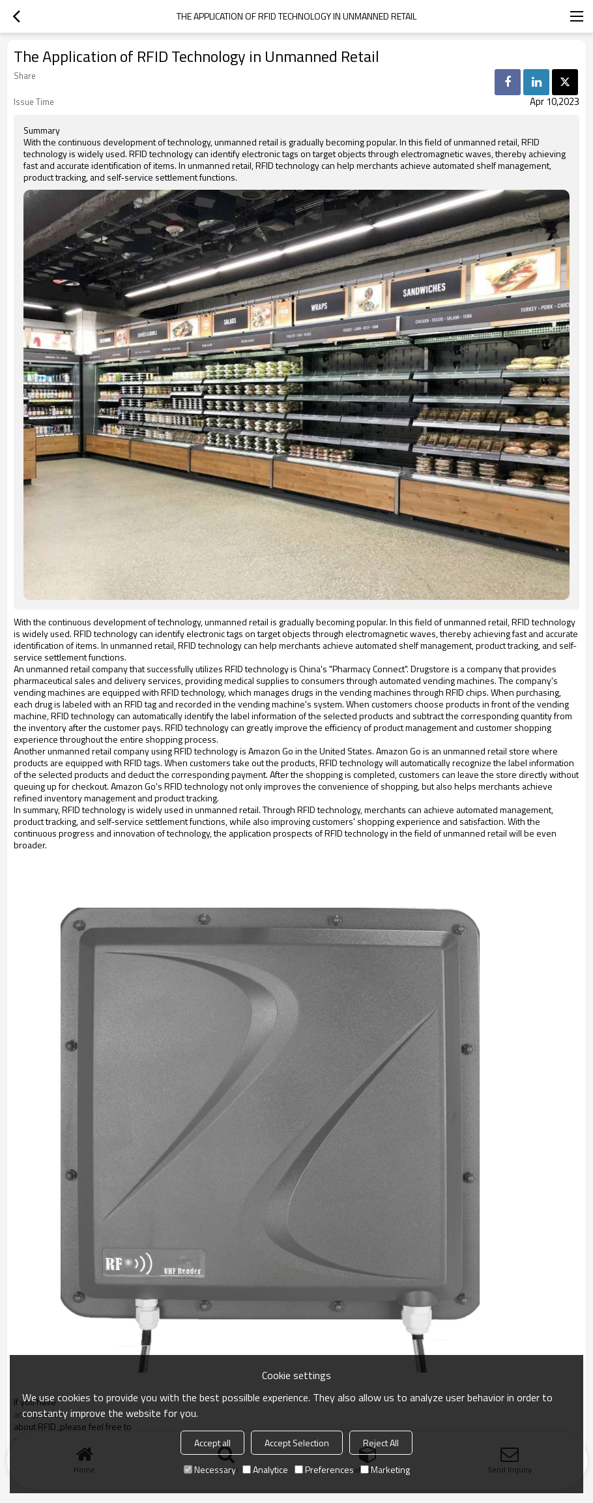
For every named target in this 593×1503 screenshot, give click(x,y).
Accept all (212, 1443)
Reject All (381, 1443)
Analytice (265, 1469)
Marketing (385, 1469)
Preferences (324, 1469)
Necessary (210, 1469)
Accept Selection (297, 1443)
